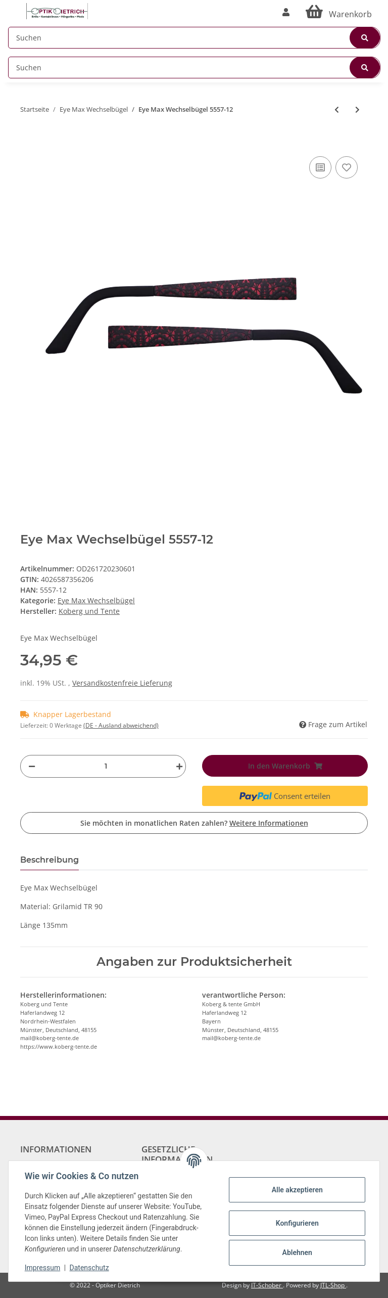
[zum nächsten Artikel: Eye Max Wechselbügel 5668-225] (357, 109)
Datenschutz (89, 1268)
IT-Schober (267, 1285)
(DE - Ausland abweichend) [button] (121, 725)
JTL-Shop (333, 1285)
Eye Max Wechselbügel (96, 600)
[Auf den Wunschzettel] (346, 167)
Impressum (42, 1268)
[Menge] (105, 766)
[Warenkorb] (339, 12)
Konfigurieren (296, 1223)
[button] (286, 12)
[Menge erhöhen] (176, 766)
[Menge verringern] (32, 766)
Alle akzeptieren (296, 1190)
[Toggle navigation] (13, 6)
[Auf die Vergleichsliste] (320, 167)
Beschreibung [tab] (49, 860)
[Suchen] (194, 38)
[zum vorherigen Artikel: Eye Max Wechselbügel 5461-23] (336, 109)
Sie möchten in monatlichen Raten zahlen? (194, 823)
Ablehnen (297, 1252)
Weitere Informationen (268, 823)
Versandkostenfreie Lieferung (122, 683)
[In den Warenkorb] (28, 138)
